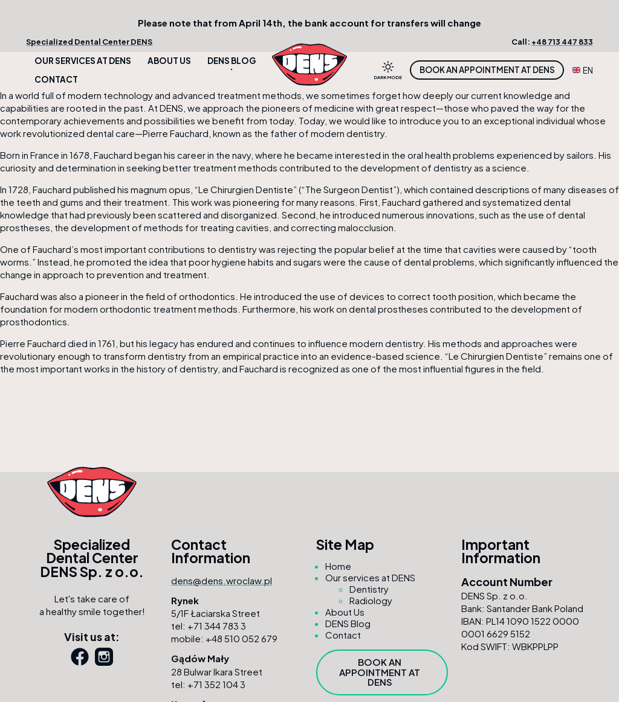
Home (338, 566)
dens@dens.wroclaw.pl (221, 580)
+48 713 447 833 (562, 41)
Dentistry (369, 589)
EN (582, 70)
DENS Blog (231, 61)
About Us (169, 61)
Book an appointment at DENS (487, 70)
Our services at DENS (82, 61)
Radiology (370, 600)
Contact (56, 79)
